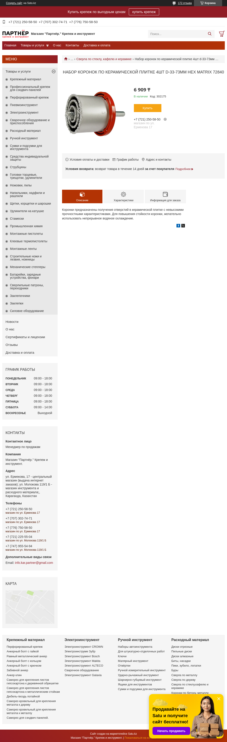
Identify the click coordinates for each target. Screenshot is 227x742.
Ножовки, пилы (21, 185)
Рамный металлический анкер (27, 656)
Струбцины (18, 167)
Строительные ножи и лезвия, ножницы (26, 258)
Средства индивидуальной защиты (29, 158)
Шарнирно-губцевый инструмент (140, 679)
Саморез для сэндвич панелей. (28, 717)
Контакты (72, 45)
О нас (57, 45)
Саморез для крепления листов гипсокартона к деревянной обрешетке (33, 681)
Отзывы (12, 345)
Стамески (17, 218)
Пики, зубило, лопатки (186, 665)
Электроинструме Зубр (80, 651)
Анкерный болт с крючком (24, 665)
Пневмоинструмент (24, 105)
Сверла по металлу (184, 675)
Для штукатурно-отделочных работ (141, 651)
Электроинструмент (24, 112)
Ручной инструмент (24, 138)
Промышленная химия (26, 226)
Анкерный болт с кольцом (24, 661)
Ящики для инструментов (135, 684)
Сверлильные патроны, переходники (27, 286)
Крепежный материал (25, 79)
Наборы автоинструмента (135, 646)
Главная (10, 45)
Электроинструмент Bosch (82, 656)
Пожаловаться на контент (140, 737)
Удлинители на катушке (27, 211)
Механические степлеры (27, 267)
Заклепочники (20, 296)
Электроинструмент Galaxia (83, 675)
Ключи (122, 656)
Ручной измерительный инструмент (142, 670)
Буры (174, 670)
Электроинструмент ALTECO (84, 665)
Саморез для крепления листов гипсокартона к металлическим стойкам (33, 689)
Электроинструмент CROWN (84, 646)
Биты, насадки (181, 661)
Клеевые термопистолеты (28, 241)
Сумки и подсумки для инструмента (26, 147)
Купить (147, 108)
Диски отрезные (182, 646)
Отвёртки (124, 665)
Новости (12, 322)
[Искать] (210, 34)
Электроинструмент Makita (82, 661)
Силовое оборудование (27, 311)
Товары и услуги (32, 45)
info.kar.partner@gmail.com (34, 562)
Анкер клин (14, 675)
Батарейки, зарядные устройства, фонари (25, 276)
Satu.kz (132, 733)
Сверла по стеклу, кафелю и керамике (104, 59)
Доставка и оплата (97, 45)
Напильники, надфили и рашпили (27, 194)
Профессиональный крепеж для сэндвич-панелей (30, 88)
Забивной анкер (17, 670)
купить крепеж (144, 12)
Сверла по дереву (183, 679)
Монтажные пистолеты (26, 233)
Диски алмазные (182, 656)
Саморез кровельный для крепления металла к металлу (31, 711)
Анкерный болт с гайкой (23, 651)
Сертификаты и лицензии (25, 337)
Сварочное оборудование (82, 670)
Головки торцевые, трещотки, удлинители (26, 176)
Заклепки (16, 303)
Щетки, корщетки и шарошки (30, 203)
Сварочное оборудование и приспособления (30, 121)
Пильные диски (181, 651)
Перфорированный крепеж (29, 97)
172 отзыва (185, 3)
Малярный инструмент (133, 661)
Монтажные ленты (23, 249)
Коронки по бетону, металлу (190, 693)
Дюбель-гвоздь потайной (23, 696)
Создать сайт (14, 3)
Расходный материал (25, 130)
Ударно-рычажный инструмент (138, 675)
